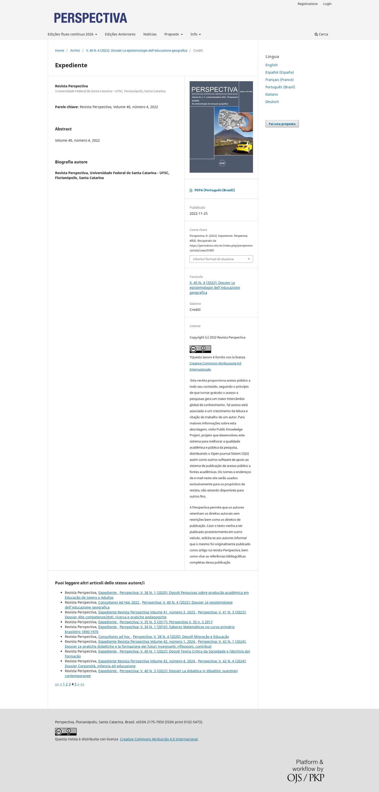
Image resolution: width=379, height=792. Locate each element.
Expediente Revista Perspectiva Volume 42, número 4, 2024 (147, 661)
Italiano (271, 94)
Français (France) (279, 79)
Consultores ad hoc (114, 636)
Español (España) (279, 72)
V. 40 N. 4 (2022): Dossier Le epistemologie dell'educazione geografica (136, 50)
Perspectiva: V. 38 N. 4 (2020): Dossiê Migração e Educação (181, 636)
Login (327, 3)
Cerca (321, 34)
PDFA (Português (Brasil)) (215, 190)
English (271, 65)
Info (194, 34)
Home (59, 50)
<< (57, 684)
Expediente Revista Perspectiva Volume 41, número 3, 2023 (147, 612)
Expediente (108, 592)
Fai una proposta (282, 124)
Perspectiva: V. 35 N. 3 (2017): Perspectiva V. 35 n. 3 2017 (166, 622)
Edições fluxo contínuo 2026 (71, 34)
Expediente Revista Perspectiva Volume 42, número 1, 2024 (147, 641)
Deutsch (272, 101)
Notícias (150, 34)
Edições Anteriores (120, 34)
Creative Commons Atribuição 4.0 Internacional (159, 739)
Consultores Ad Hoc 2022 (119, 602)
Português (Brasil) (280, 87)
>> (82, 684)
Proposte (172, 34)
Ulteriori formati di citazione (213, 259)
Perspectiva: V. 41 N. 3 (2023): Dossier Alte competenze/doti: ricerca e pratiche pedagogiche (155, 614)
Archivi (75, 50)
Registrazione (308, 3)
